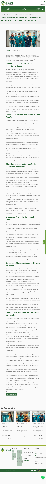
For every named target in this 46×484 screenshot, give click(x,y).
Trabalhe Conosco (38, 9)
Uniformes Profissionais (12, 394)
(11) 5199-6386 (42, 3)
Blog (19, 9)
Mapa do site (19, 464)
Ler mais (10, 438)
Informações (20, 460)
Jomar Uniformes (24, 9)
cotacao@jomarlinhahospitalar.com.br (40, 456)
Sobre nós (8, 9)
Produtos (14, 9)
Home (4, 9)
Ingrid (9, 50)
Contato (31, 9)
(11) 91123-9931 (41, 4)
